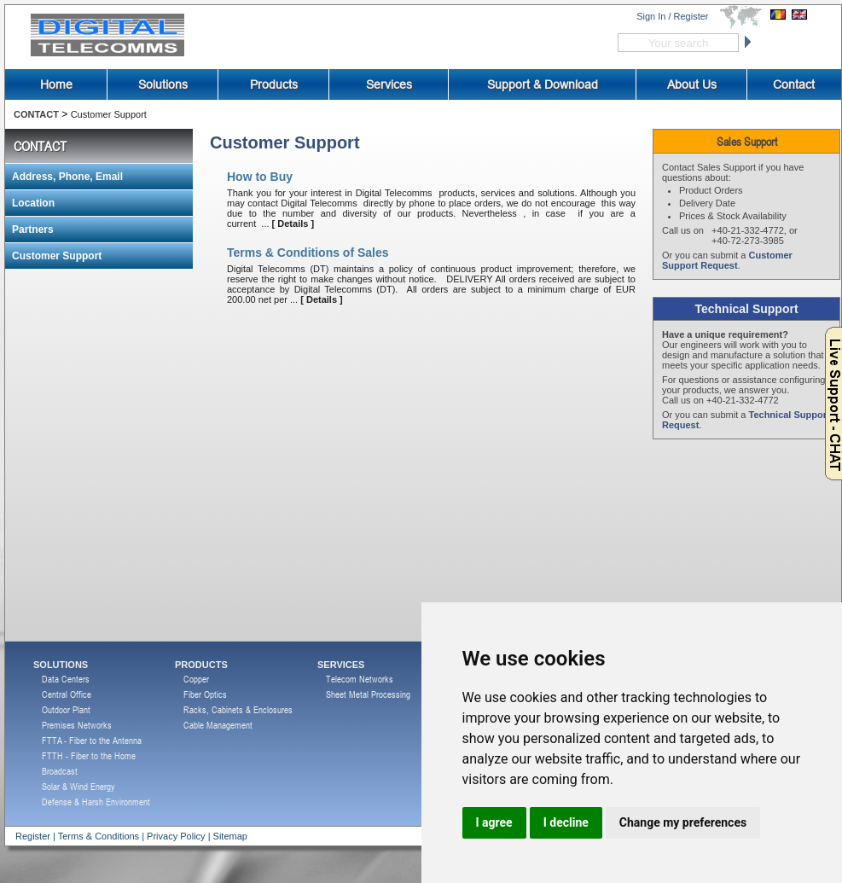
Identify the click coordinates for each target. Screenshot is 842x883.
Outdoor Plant (66, 709)
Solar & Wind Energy (78, 786)
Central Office (66, 694)
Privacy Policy (176, 836)
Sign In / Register (672, 16)
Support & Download (542, 84)
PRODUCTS (201, 664)
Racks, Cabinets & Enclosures (238, 709)
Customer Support (109, 114)
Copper (196, 678)
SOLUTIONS (60, 664)
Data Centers (66, 678)
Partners (33, 229)
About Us (692, 84)
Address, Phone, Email (67, 177)
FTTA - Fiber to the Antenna (92, 740)
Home (56, 84)
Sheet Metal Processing (368, 694)
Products (274, 84)
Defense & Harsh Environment (96, 801)
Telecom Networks (359, 678)
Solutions (163, 84)
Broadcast (60, 770)
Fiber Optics (205, 694)
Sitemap (230, 836)
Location (33, 203)
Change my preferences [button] (682, 822)
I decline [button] (566, 822)
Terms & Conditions (98, 836)
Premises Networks (77, 724)
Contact (794, 84)
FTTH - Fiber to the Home (89, 755)
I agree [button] (494, 822)
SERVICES (340, 664)
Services (389, 84)
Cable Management (218, 724)
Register (32, 836)
